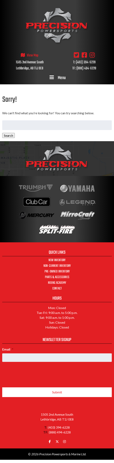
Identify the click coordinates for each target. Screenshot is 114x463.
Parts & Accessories (57, 277)
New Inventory (57, 260)
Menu (57, 78)
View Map (32, 55)
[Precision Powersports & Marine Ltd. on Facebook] (49, 441)
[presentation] (33, 373)
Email (7, 349)
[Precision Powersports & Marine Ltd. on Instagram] (64, 441)
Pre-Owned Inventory (57, 271)
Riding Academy (57, 283)
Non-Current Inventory (57, 266)
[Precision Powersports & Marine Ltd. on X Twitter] (57, 441)
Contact (57, 288)
